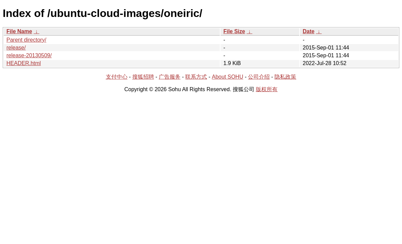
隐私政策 (285, 77)
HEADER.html (23, 63)
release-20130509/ (29, 55)
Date (308, 31)
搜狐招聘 (143, 77)
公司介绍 (259, 77)
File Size (234, 31)
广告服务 (169, 77)
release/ (16, 47)
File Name (19, 31)
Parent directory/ (26, 40)
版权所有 (266, 89)
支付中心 (117, 77)
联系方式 (196, 77)
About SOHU (227, 77)
